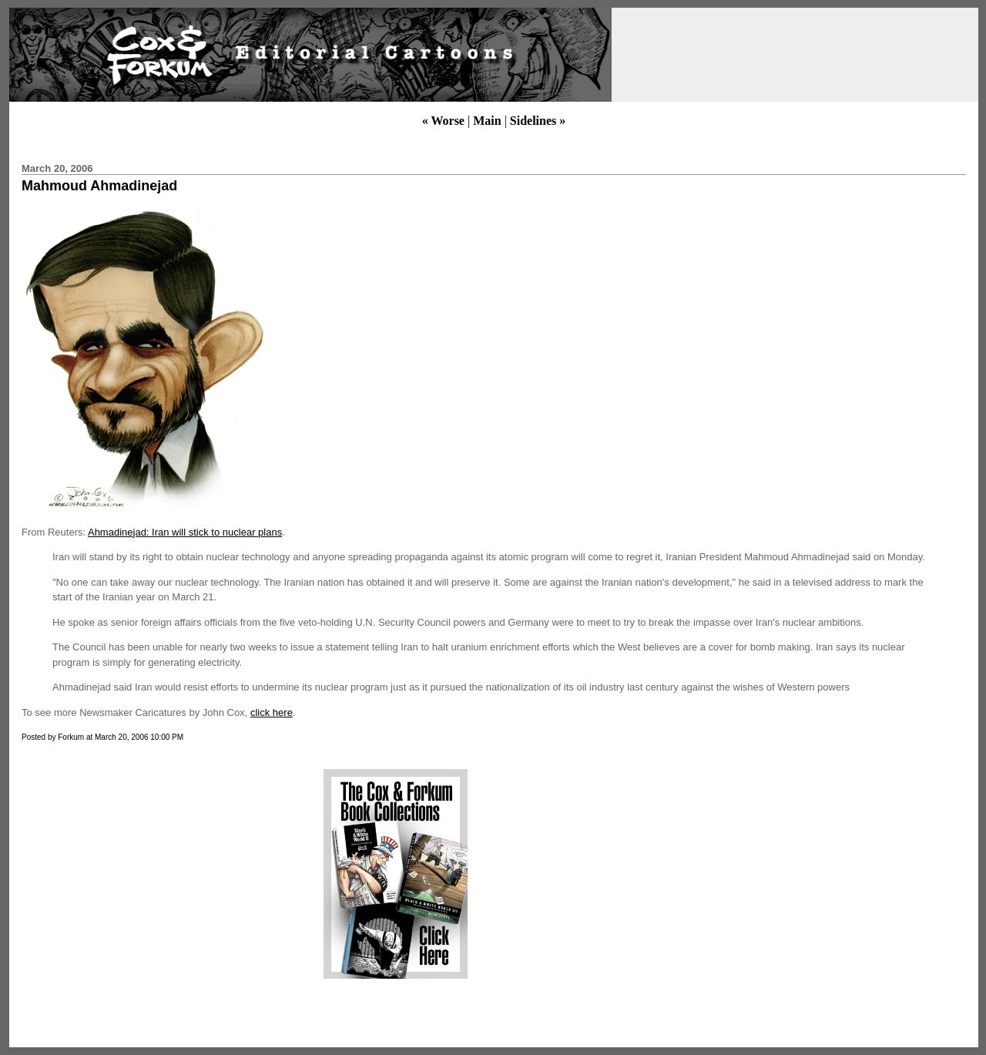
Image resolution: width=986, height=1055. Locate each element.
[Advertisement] (148, 874)
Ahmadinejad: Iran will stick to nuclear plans (185, 532)
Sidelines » (537, 120)
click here (271, 712)
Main (487, 120)
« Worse (443, 120)
